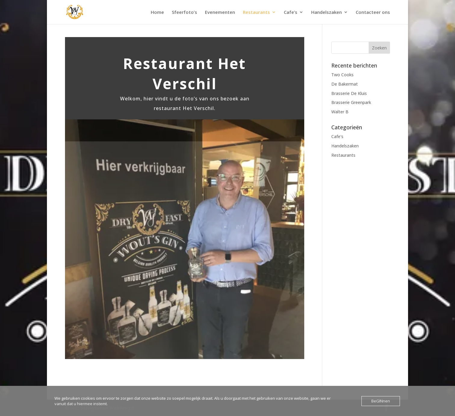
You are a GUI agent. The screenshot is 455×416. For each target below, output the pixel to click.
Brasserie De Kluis (349, 93)
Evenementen (220, 12)
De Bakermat (344, 84)
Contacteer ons (373, 12)
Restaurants (256, 12)
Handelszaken (326, 12)
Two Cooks (342, 74)
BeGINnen (380, 401)
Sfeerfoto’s (184, 12)
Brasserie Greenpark (351, 102)
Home (157, 12)
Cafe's (337, 136)
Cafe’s (290, 12)
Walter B (339, 112)
